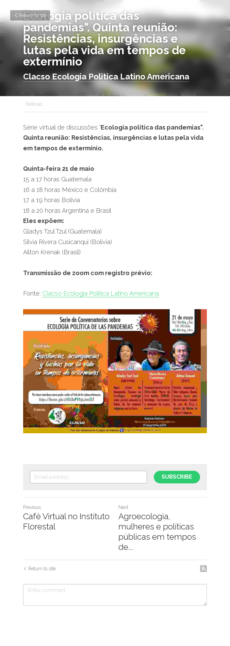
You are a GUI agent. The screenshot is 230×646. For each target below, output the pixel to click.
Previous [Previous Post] (32, 507)
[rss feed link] (203, 568)
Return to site (30, 15)
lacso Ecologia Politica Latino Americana (109, 76)
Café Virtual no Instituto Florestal (66, 521)
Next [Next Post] (123, 507)
